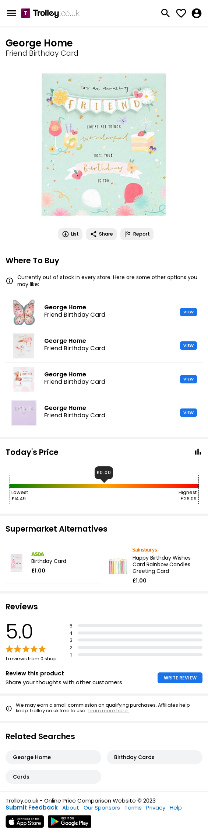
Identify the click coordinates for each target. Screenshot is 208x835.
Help (176, 807)
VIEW (188, 312)
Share (101, 234)
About (70, 807)
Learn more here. (108, 710)
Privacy (155, 807)
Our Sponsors (102, 807)
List (70, 234)
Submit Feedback (32, 807)
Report (137, 234)
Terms (133, 807)
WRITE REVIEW (180, 678)
